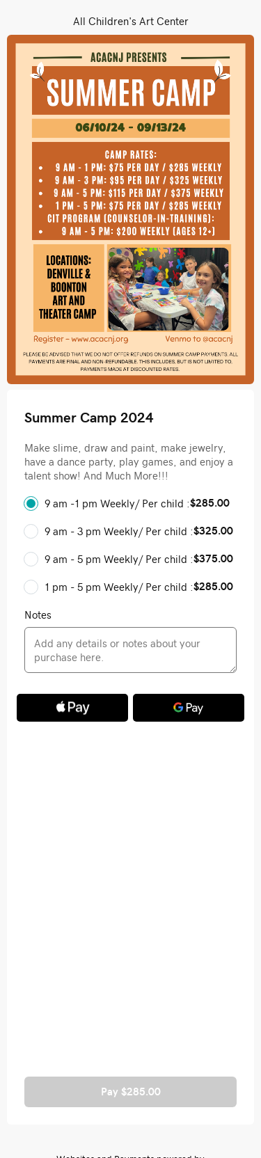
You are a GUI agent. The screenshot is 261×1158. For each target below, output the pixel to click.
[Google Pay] (188, 708)
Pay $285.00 (131, 1091)
